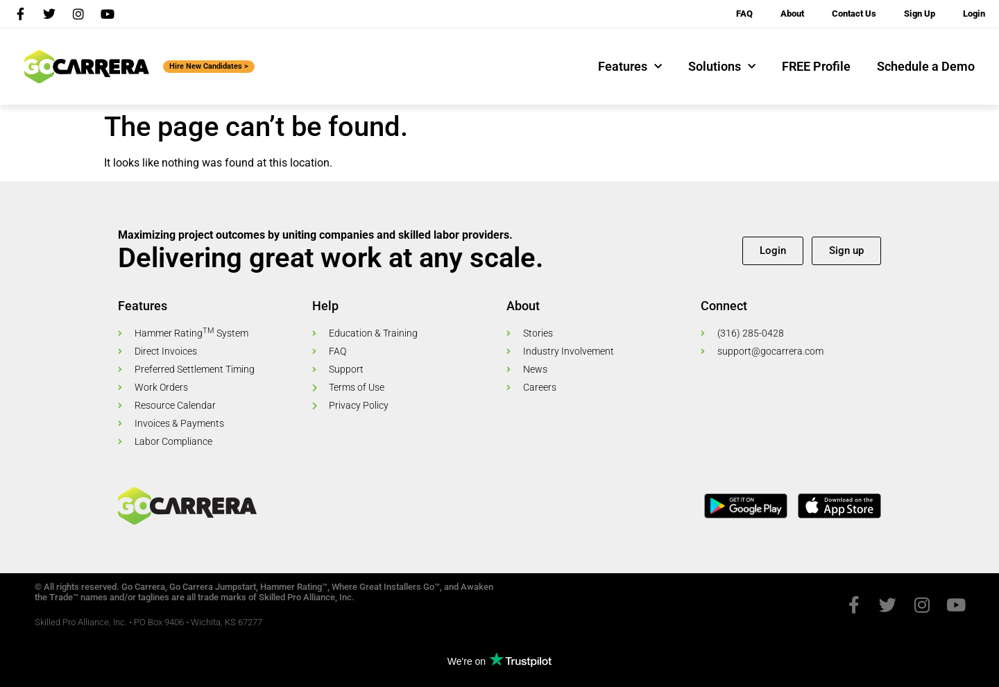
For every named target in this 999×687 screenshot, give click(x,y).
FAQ (744, 13)
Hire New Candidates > (208, 66)
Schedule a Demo (926, 66)
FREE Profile (816, 66)
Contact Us (854, 13)
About (792, 13)
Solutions (721, 67)
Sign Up (919, 13)
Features (630, 67)
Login (974, 13)
